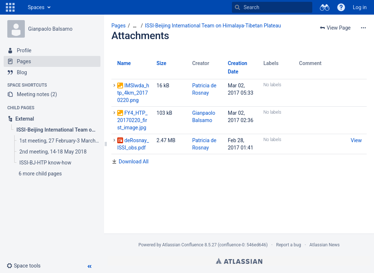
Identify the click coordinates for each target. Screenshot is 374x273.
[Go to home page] (20, 7)
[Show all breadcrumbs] (135, 26)
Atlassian (239, 261)
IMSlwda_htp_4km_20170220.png (133, 93)
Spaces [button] (36, 7)
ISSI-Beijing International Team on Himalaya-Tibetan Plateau (213, 26)
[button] (10, 7)
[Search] (237, 7)
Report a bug (288, 244)
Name (124, 63)
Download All (134, 161)
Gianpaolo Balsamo (50, 29)
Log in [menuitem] (360, 7)
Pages (118, 26)
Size (162, 63)
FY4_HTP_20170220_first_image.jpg (132, 120)
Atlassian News (324, 244)
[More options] (363, 27)
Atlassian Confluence (182, 244)
